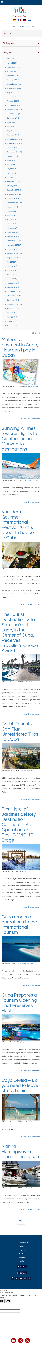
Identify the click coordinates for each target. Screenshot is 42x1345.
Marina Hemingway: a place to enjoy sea (20, 1151)
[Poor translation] (7, 1301)
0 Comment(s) (35, 502)
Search (33, 26)
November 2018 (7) (14, 245)
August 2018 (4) (13, 258)
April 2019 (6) (12, 224)
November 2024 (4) (14, 88)
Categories (21, 43)
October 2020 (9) (13, 148)
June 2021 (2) (12, 126)
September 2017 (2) (14, 304)
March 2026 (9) (12, 63)
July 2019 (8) (11, 211)
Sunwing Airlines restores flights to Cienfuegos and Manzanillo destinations (19, 439)
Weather (22, 1254)
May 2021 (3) (11, 131)
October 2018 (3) (13, 249)
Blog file (21, 52)
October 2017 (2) (13, 300)
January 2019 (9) (13, 236)
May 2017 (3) (11, 321)
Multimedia (22, 1250)
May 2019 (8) (11, 219)
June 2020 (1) (12, 164)
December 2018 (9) (14, 241)
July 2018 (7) (11, 262)
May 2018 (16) (12, 270)
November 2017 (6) (14, 296)
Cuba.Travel (24, 1242)
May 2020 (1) (11, 169)
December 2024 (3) (14, 84)
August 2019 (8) (13, 207)
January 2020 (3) (13, 186)
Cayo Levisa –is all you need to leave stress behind (21, 1085)
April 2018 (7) (12, 275)
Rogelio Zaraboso (27, 963)
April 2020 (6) (12, 173)
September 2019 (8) (14, 203)
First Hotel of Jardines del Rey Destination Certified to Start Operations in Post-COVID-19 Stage (19, 825)
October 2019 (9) (13, 198)
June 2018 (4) (12, 266)
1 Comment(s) (35, 419)
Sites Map (22, 1257)
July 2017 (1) (11, 313)
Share (25, 419)
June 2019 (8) (12, 215)
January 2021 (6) (13, 135)
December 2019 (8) (14, 190)
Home (6, 33)
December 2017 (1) (14, 291)
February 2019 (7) (13, 232)
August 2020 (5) (13, 156)
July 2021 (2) (11, 122)
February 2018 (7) (13, 283)
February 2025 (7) (13, 76)
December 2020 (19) (14, 139)
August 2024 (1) (13, 93)
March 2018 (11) (13, 279)
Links (22, 1261)
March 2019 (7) (12, 228)
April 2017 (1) (12, 325)
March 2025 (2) (12, 71)
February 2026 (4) (13, 67)
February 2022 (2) (13, 114)
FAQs (27, 26)
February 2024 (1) (13, 101)
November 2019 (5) (14, 194)
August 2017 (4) (13, 308)
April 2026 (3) (12, 59)
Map (22, 1247)
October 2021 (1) (13, 118)
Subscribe (20, 26)
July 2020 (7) (11, 160)
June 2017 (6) (12, 317)
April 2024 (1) (12, 97)
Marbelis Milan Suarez (31, 386)
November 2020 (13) (14, 143)
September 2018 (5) (14, 253)
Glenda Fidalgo (31, 682)
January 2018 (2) (13, 287)
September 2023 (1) (14, 109)
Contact (13, 26)
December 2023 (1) (14, 105)
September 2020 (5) (14, 152)
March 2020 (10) (13, 177)
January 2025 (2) (13, 80)
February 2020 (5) (13, 181)
